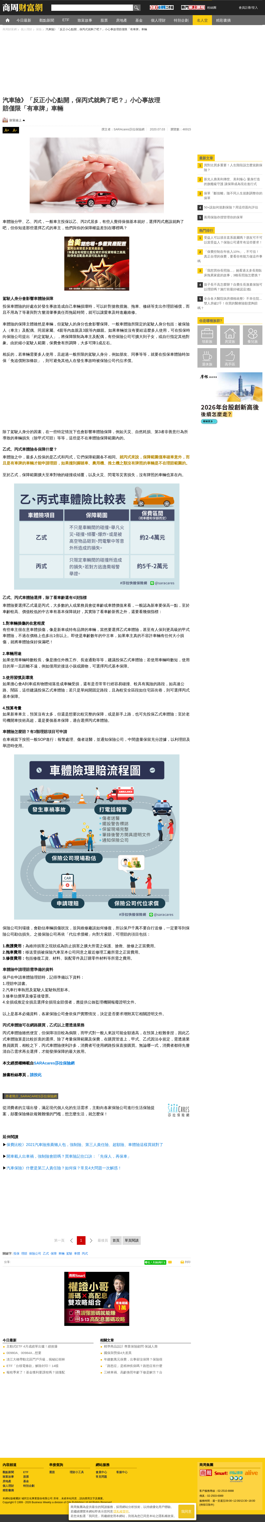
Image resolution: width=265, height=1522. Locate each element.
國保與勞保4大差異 (118, 1353)
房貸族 (230, 341)
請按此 (36, 1075)
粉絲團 (211, 7)
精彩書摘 (8, 1490)
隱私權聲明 (121, 1511)
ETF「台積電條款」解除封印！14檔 (32, 1366)
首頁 (12, 20)
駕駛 (69, 1253)
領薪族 (207, 341)
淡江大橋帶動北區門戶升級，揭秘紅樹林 (35, 1359)
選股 (52, 1472)
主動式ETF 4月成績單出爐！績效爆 (32, 1346)
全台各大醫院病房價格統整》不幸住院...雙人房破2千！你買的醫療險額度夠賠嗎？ (229, 303)
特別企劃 (28, 1485)
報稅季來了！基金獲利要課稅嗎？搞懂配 (35, 1372)
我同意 (186, 1511)
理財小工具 (77, 1472)
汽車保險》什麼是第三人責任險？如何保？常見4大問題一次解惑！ (64, 1168)
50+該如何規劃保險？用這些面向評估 (231, 207)
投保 (16, 1253)
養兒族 (252, 341)
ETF (26, 1472)
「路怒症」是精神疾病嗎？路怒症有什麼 (133, 1366)
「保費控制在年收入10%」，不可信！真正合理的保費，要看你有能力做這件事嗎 (229, 256)
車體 (77, 1253)
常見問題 (101, 1476)
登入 (255, 7)
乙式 (46, 1253)
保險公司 (35, 1253)
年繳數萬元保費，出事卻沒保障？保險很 (133, 1359)
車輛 (61, 1253)
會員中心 (101, 1472)
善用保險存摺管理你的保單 (223, 217)
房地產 (7, 1481)
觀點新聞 (8, 1472)
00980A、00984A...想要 (23, 1353)
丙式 (85, 1253)
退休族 (207, 364)
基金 (26, 1481)
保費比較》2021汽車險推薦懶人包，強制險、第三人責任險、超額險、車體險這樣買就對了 (84, 1145)
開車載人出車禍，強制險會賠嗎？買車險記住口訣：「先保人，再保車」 (68, 1156)
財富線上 (16, 120)
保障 (54, 1253)
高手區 (230, 364)
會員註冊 (245, 7)
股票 (26, 1476)
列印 (188, 1262)
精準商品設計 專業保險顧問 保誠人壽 (131, 1346)
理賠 (24, 1253)
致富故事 (8, 1476)
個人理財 (8, 1485)
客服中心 (122, 1472)
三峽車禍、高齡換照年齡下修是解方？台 (133, 1372)
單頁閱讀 (132, 1240)
